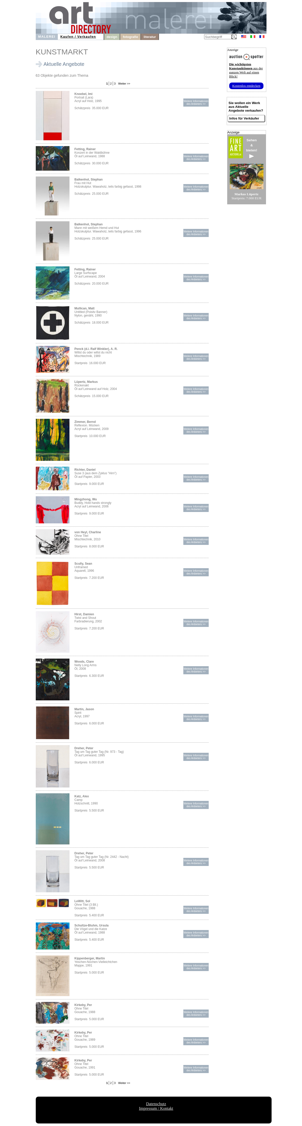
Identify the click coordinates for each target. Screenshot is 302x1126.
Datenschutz (156, 1104)
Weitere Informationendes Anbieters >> (196, 102)
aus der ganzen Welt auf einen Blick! (246, 70)
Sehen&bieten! (251, 148)
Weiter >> (123, 83)
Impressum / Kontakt (156, 1108)
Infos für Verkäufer (244, 118)
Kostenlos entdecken (246, 86)
